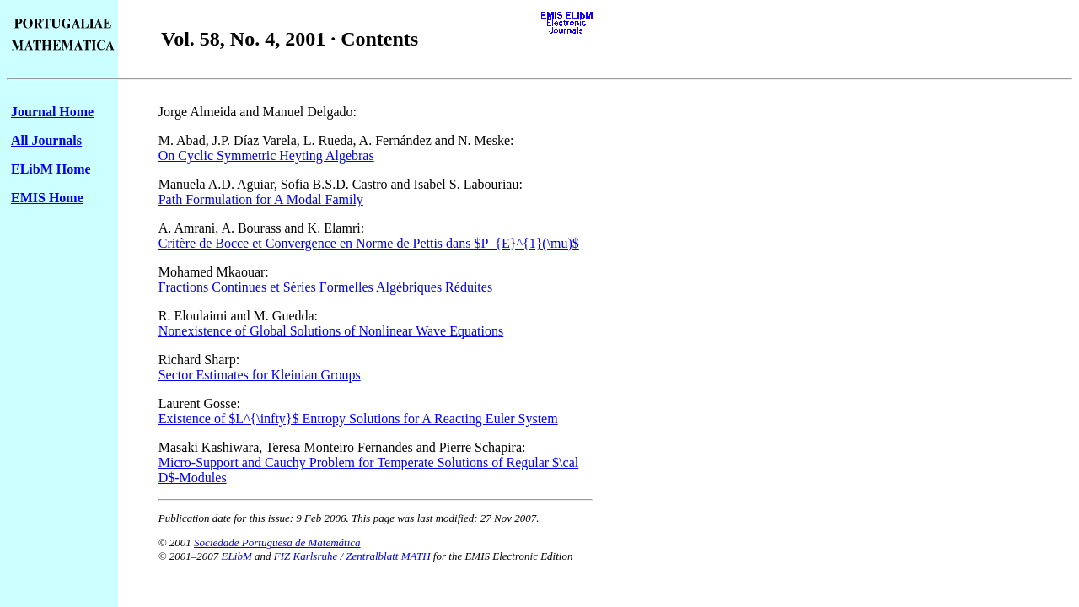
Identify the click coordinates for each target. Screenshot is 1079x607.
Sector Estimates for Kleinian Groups (259, 375)
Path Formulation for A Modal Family (260, 199)
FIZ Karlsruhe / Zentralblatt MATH (352, 556)
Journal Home (52, 112)
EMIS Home (47, 198)
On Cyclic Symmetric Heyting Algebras (266, 155)
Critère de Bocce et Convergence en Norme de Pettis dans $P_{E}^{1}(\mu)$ (368, 243)
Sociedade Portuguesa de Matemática (277, 542)
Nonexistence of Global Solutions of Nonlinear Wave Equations (330, 331)
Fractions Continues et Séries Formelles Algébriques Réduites (325, 287)
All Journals (46, 140)
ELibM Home (51, 169)
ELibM (237, 556)
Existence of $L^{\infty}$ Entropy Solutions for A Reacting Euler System (358, 418)
